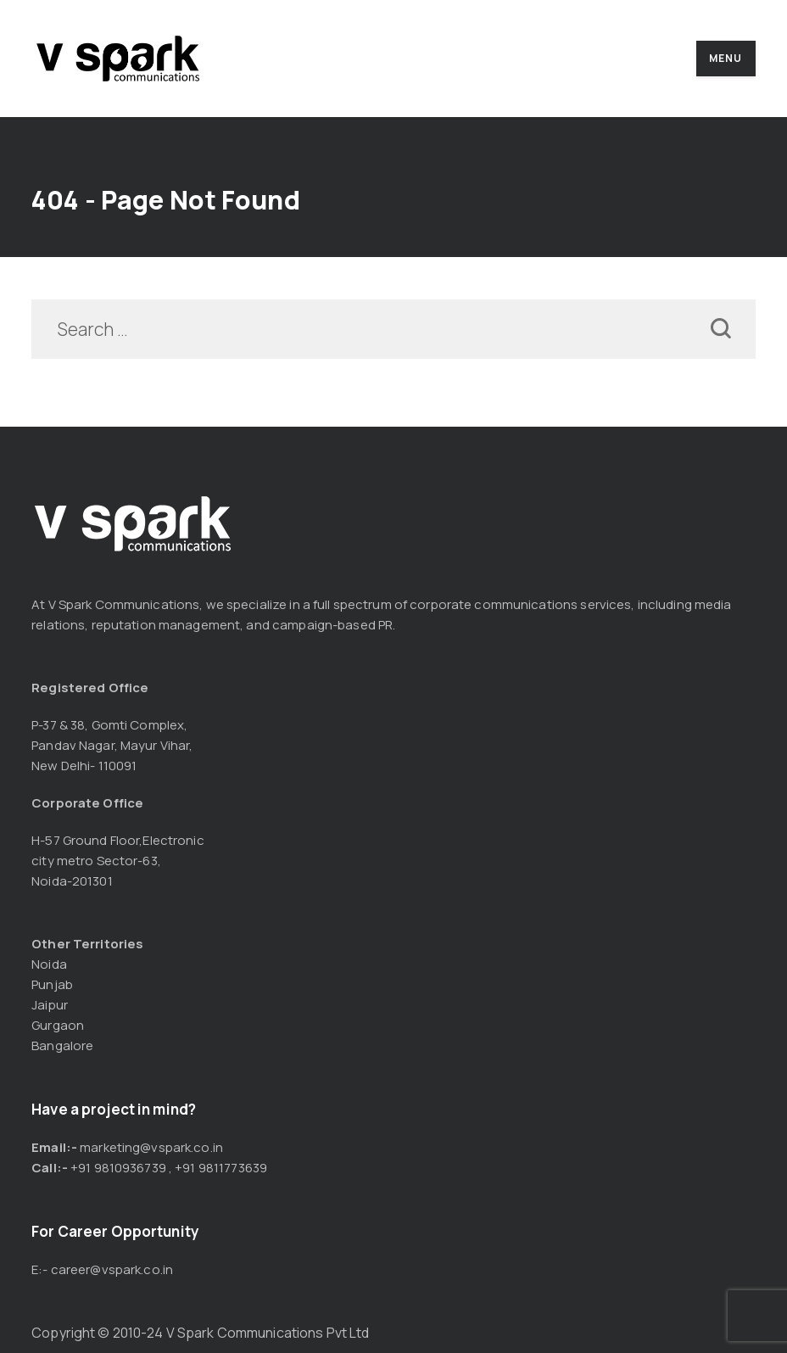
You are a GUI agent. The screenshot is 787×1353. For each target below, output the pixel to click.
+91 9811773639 (221, 1168)
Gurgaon (57, 1025)
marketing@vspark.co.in (151, 1147)
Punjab (52, 984)
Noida (49, 964)
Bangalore (62, 1045)
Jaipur (49, 1005)
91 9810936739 (122, 1168)
